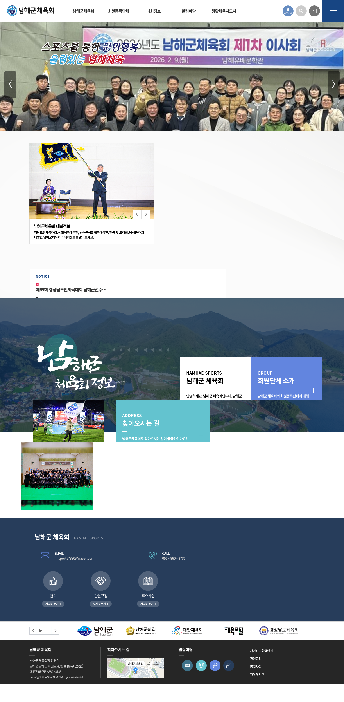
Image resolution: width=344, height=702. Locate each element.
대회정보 (154, 11)
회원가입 (288, 11)
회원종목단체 (118, 11)
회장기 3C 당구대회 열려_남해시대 (196, 294)
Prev (33, 648)
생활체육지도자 (223, 11)
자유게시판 (257, 692)
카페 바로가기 (314, 11)
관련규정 (255, 676)
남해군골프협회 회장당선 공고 (271, 299)
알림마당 (189, 11)
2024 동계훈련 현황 (262, 245)
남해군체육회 (83, 11)
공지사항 (255, 684)
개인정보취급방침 (261, 668)
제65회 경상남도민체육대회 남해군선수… (197, 245)
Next (55, 648)
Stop (48, 648)
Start (40, 648)
